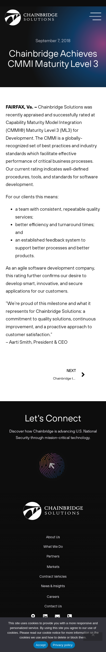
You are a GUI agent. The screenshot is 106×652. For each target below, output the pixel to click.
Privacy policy (63, 645)
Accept (41, 645)
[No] (92, 636)
